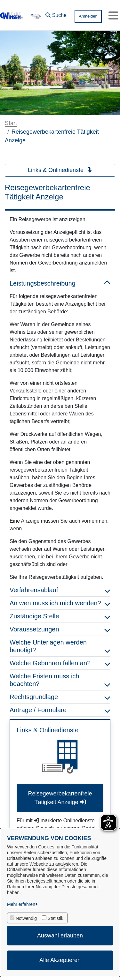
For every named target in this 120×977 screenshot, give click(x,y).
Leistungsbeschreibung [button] (60, 283)
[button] (56, 13)
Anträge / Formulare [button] (60, 710)
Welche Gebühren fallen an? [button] (60, 663)
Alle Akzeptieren (60, 960)
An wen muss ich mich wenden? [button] (60, 603)
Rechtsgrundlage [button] (60, 697)
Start (11, 123)
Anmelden (88, 16)
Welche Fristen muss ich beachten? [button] (60, 680)
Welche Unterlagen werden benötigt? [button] (60, 646)
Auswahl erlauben (60, 935)
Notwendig (26, 918)
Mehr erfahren (21, 904)
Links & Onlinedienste (60, 170)
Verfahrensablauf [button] (60, 590)
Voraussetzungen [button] (60, 629)
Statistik (55, 918)
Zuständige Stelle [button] (60, 616)
